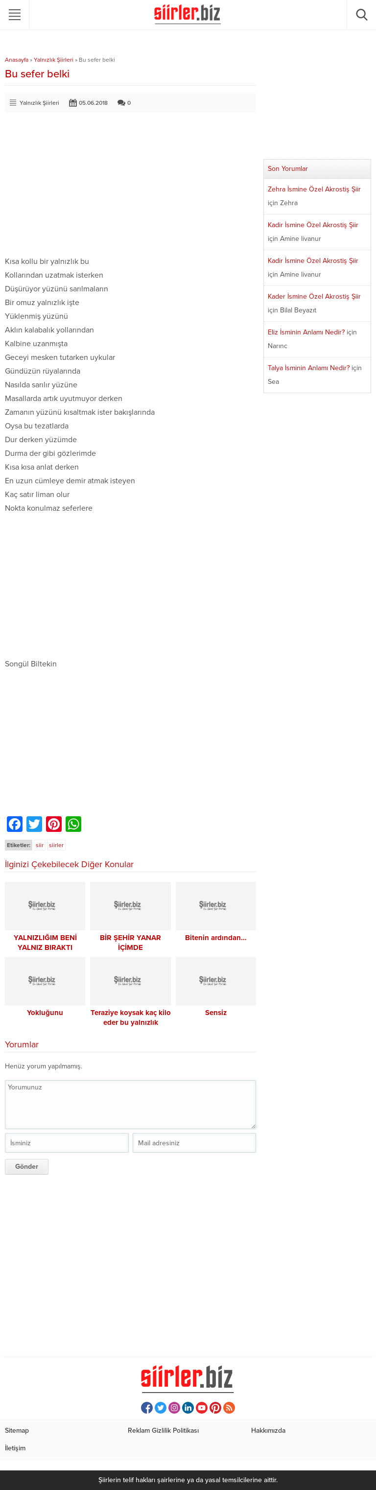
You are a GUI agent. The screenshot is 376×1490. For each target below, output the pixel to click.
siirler (56, 845)
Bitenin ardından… (216, 937)
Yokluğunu (45, 1012)
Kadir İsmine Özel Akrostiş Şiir (313, 225)
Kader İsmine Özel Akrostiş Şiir (314, 296)
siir (40, 845)
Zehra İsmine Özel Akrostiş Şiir (314, 189)
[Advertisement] (130, 186)
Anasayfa (16, 59)
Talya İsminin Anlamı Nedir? (309, 368)
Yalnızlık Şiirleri (53, 59)
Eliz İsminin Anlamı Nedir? (306, 332)
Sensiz (216, 1012)
